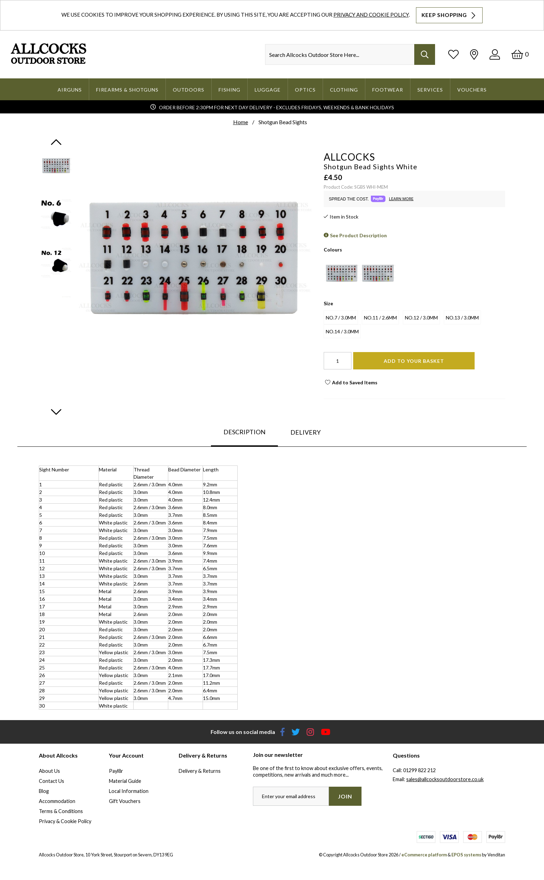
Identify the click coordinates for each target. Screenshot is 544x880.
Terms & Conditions (61, 811)
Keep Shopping (449, 15)
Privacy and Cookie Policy (371, 14)
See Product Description (358, 235)
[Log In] (495, 54)
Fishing (229, 90)
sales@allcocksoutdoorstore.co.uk (445, 779)
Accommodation (57, 801)
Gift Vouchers (125, 801)
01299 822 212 (419, 770)
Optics (305, 90)
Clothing (344, 90)
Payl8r (116, 771)
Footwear (387, 90)
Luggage (268, 90)
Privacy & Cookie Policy (65, 821)
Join (345, 796)
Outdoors (188, 90)
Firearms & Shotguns (127, 90)
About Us (49, 771)
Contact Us (51, 781)
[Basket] (519, 54)
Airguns (70, 90)
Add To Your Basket (414, 361)
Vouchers (472, 90)
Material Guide (125, 781)
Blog (44, 791)
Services (430, 90)
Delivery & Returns (200, 771)
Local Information (128, 791)
